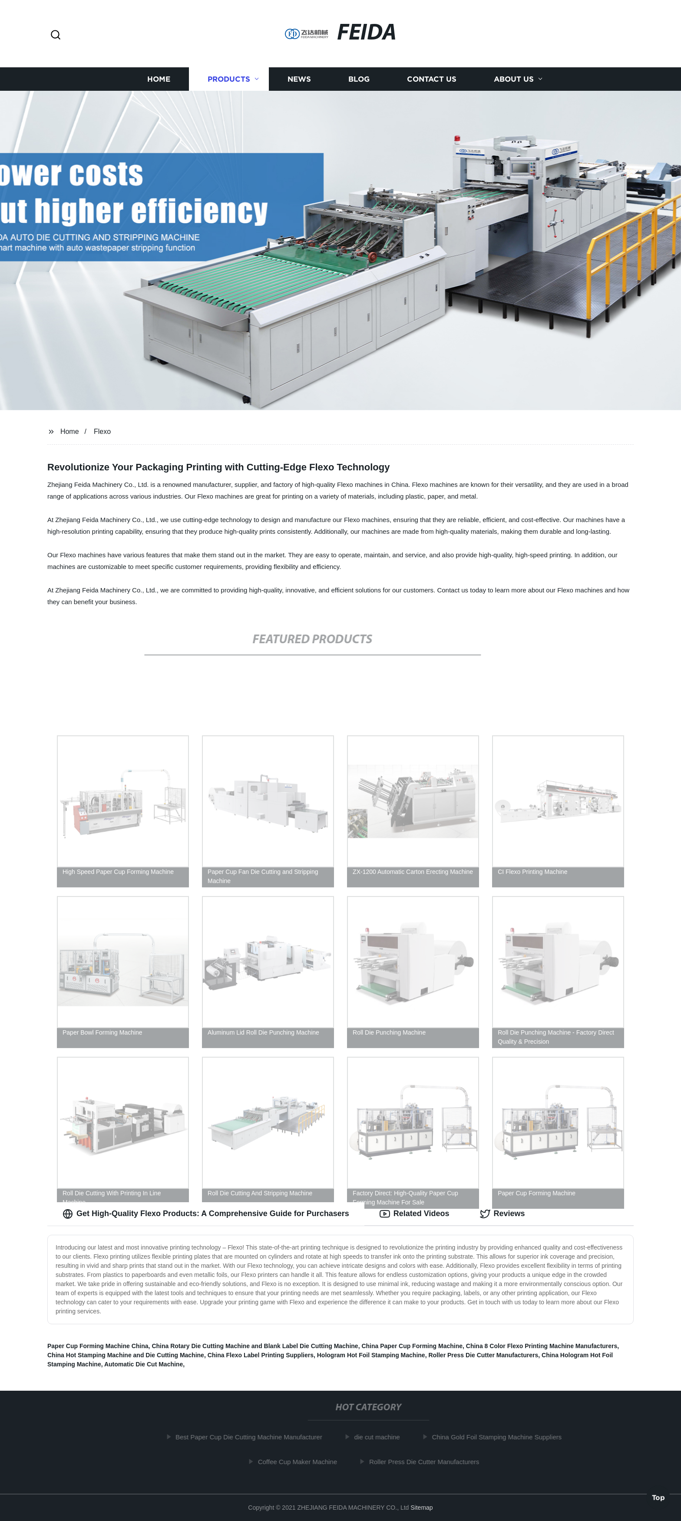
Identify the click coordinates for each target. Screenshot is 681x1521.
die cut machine (380, 1437)
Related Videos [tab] (415, 1214)
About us (514, 79)
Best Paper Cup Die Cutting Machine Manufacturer (252, 1437)
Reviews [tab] (502, 1214)
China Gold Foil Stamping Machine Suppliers (500, 1437)
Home (158, 79)
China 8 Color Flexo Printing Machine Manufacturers (542, 1345)
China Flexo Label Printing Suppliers (261, 1355)
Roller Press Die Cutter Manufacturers (483, 1355)
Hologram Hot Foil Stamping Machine (371, 1355)
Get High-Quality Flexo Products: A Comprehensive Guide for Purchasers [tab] (206, 1214)
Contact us (431, 79)
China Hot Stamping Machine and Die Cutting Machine (125, 1355)
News (299, 79)
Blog (359, 79)
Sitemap (421, 1507)
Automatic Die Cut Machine (143, 1364)
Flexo (102, 431)
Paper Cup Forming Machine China (98, 1345)
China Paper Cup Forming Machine (412, 1345)
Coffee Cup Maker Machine (300, 1461)
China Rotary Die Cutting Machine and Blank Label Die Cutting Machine (255, 1345)
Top (658, 1498)
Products (229, 79)
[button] (55, 35)
